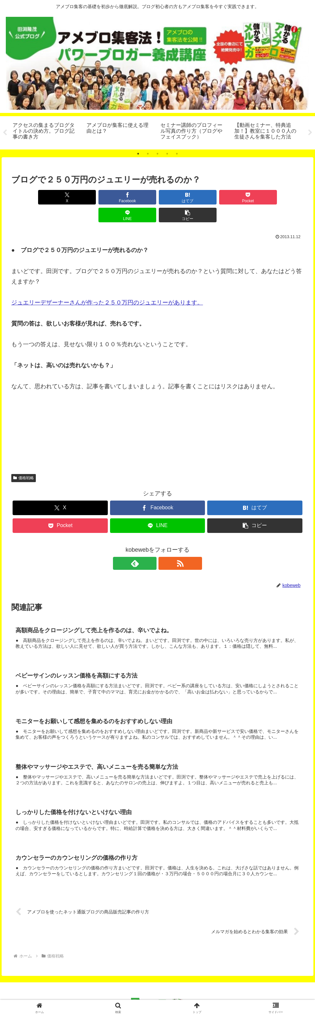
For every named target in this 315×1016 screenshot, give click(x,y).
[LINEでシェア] (231, 197)
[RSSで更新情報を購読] (164, 545)
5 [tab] (177, 153)
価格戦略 (23, 460)
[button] (280, 197)
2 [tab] (148, 153)
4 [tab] (167, 153)
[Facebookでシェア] (83, 197)
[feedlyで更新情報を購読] (150, 545)
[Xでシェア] (34, 197)
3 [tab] (157, 153)
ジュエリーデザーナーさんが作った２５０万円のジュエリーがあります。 (107, 285)
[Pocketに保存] (182, 197)
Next (310, 132)
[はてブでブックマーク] (132, 197)
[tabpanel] (46, 131)
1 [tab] (138, 153)
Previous (5, 132)
